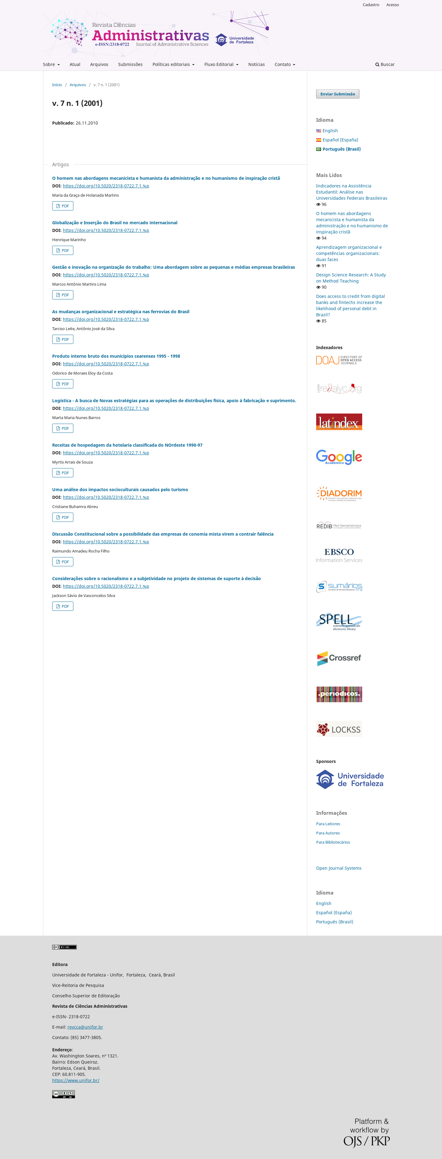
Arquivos (99, 64)
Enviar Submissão (337, 94)
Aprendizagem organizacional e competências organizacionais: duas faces (349, 253)
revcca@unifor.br (85, 1027)
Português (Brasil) (334, 922)
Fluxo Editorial (219, 64)
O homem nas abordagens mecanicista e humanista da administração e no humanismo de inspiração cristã (166, 178)
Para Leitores (328, 823)
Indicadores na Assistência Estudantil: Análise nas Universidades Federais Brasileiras (351, 192)
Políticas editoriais (172, 64)
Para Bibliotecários (333, 842)
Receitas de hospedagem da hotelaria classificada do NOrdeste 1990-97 (127, 445)
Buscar (385, 64)
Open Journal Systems (339, 868)
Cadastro (371, 4)
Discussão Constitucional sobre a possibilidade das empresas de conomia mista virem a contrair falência (162, 534)
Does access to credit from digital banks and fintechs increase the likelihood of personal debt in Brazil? (350, 305)
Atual (75, 64)
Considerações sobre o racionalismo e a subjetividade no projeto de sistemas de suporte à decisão (156, 578)
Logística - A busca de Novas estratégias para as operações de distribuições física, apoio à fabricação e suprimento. (174, 400)
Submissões (130, 64)
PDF (65, 206)
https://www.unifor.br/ (75, 1080)
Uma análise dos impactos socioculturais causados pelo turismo (120, 489)
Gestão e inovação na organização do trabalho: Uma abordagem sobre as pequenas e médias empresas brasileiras (173, 267)
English (330, 130)
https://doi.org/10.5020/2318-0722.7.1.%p (106, 186)
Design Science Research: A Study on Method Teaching (351, 278)
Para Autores (328, 833)
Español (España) (340, 140)
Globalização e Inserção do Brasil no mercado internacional (114, 222)
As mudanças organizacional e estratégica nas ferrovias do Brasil (120, 311)
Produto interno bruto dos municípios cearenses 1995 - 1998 (116, 356)
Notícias (256, 64)
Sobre (49, 64)
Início (57, 84)
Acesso (392, 4)
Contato (283, 64)
